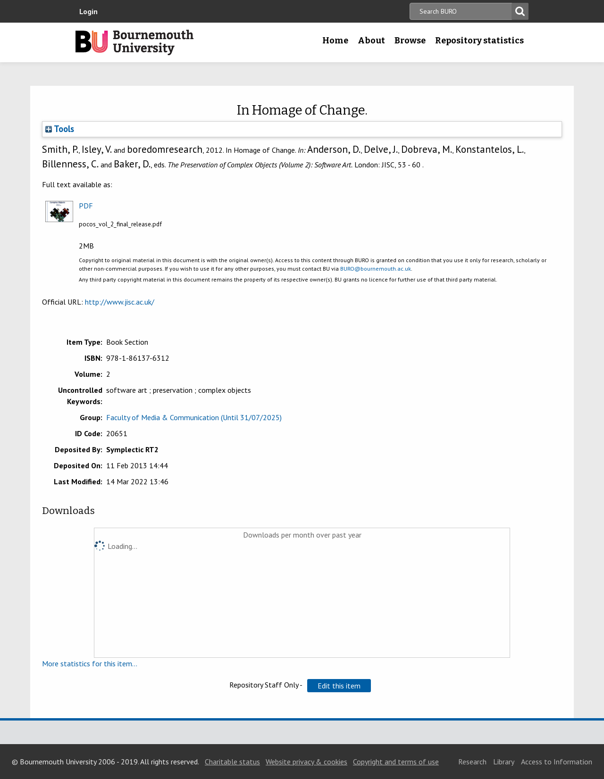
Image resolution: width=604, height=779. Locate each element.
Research (472, 761)
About (371, 40)
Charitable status (232, 761)
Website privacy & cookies (306, 761)
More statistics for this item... (89, 663)
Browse (410, 40)
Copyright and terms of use (396, 761)
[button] (339, 685)
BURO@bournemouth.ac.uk (375, 268)
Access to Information (556, 761)
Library (503, 761)
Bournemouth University (134, 42)
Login (88, 11)
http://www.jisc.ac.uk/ (119, 302)
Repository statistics (479, 40)
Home (335, 40)
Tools (59, 128)
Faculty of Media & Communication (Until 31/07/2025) (194, 417)
